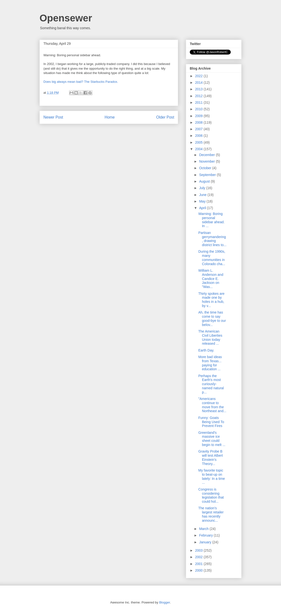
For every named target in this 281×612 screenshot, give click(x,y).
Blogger (164, 602)
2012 (199, 96)
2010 (199, 109)
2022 (199, 76)
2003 (199, 550)
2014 (199, 82)
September (208, 175)
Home (110, 117)
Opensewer (66, 18)
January (205, 542)
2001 (199, 564)
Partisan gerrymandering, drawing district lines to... (212, 239)
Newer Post (53, 117)
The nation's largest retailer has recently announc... (211, 514)
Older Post (165, 117)
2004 (199, 149)
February (206, 535)
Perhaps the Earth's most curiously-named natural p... (211, 384)
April (203, 208)
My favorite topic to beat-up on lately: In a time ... (211, 476)
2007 (199, 129)
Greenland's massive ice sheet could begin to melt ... (211, 439)
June (203, 195)
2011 (199, 102)
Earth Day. (206, 350)
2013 (199, 89)
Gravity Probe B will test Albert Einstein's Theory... (210, 457)
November (207, 161)
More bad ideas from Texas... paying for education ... (210, 363)
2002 (199, 557)
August (205, 181)
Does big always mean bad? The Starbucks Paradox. (80, 81)
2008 (199, 122)
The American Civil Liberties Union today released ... (210, 337)
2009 (199, 116)
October (205, 168)
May (202, 201)
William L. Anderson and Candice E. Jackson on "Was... (210, 279)
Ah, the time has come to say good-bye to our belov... (212, 318)
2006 (199, 136)
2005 (199, 142)
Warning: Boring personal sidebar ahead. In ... (211, 220)
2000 (199, 570)
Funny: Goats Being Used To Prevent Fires (211, 422)
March (204, 529)
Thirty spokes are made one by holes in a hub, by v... (211, 300)
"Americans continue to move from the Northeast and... (212, 405)
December (207, 155)
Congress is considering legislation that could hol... (211, 495)
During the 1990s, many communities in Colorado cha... (211, 258)
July (202, 188)
